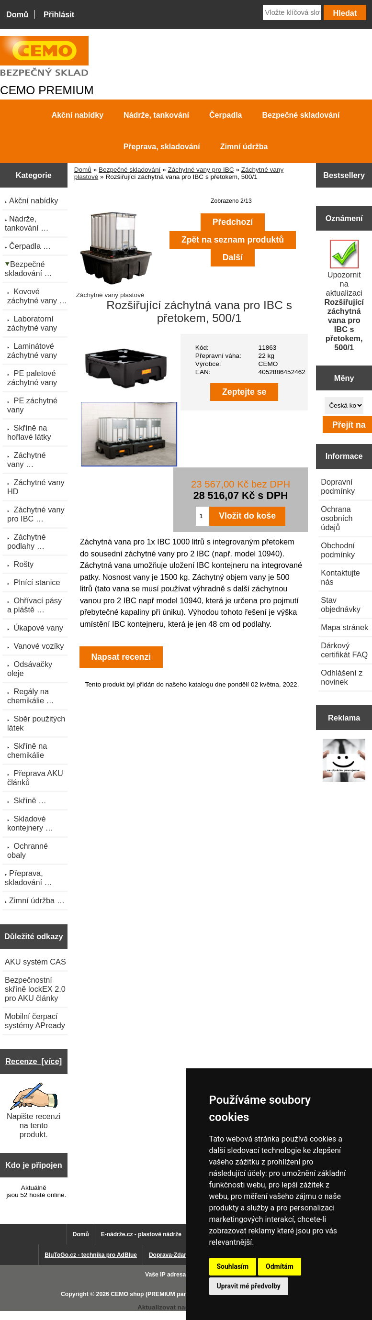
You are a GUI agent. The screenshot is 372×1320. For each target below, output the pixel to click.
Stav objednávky (341, 604)
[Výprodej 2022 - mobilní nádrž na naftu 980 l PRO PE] (344, 761)
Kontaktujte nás (340, 577)
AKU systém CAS (35, 961)
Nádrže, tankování (156, 115)
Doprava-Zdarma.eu (176, 1255)
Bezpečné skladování (129, 169)
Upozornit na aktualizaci (344, 296)
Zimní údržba (244, 147)
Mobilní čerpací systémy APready (35, 1021)
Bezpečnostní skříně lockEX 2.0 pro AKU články (35, 989)
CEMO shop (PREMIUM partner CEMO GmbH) (174, 1294)
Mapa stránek (344, 627)
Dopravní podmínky (338, 486)
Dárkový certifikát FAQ (344, 650)
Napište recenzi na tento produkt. (33, 1111)
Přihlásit (59, 14)
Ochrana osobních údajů (336, 518)
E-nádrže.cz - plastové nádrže (141, 1234)
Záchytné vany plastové (117, 291)
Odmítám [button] (279, 1266)
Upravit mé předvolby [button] (249, 1286)
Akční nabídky (77, 115)
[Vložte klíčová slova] (292, 12)
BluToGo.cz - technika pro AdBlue (91, 1255)
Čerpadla (225, 115)
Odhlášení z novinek (341, 677)
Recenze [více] (33, 1061)
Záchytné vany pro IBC (201, 169)
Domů (17, 14)
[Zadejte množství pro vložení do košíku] (202, 516)
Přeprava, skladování (162, 147)
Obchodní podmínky (338, 550)
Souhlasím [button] (233, 1266)
